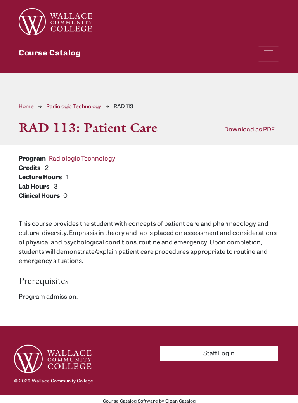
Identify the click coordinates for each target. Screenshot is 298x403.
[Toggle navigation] (268, 54)
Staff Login (219, 354)
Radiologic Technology (73, 107)
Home (26, 107)
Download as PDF (249, 130)
